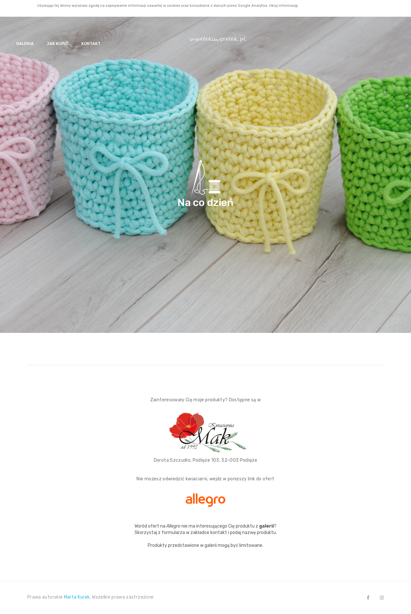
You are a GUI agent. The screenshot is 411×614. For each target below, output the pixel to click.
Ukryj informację (283, 6)
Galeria (25, 43)
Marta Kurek (77, 597)
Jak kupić (57, 43)
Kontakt (91, 43)
